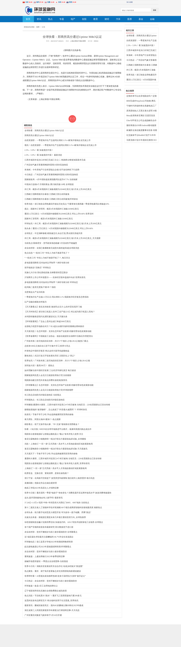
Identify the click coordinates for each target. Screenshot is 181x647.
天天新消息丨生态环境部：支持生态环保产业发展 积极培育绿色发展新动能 (58, 331)
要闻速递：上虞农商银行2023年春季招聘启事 (45, 556)
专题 (61, 19)
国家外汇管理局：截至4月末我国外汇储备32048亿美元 (49, 219)
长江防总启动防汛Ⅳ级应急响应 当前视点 (43, 395)
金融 (152, 19)
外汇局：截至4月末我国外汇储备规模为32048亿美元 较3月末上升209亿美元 (58, 189)
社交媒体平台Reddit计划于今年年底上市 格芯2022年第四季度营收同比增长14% (141, 135)
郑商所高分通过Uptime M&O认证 (39, 135)
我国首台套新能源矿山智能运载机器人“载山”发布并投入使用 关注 (54, 434)
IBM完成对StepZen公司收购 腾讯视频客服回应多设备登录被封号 (141, 101)
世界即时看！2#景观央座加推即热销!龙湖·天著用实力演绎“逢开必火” (55, 576)
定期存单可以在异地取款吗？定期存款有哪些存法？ (141, 96)
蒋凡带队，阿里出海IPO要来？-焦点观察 (43, 419)
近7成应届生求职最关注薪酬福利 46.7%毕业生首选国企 (49, 537)
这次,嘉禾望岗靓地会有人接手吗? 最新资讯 (44, 498)
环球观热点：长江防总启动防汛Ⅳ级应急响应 (45, 400)
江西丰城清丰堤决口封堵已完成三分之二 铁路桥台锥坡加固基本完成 (55, 160)
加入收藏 (130, 2)
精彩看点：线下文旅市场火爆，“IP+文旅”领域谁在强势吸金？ (52, 424)
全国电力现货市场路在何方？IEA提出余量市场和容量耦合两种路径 (54, 326)
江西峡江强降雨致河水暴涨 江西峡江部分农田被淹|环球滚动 (51, 199)
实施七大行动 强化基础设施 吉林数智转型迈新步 (46, 272)
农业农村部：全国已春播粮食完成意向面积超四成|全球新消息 (52, 248)
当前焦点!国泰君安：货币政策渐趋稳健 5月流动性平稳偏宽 (51, 243)
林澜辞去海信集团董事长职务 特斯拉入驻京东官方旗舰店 (141, 130)
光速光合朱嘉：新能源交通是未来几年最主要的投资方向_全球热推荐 (55, 517)
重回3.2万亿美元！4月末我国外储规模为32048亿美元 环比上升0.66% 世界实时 (59, 214)
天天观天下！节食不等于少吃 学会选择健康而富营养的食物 (51, 454)
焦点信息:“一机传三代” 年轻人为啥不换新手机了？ (47, 253)
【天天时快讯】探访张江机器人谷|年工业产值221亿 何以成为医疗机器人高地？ (60, 312)
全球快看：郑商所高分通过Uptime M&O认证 (44, 130)
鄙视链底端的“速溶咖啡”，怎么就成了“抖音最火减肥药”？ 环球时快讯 (56, 409)
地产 (73, 19)
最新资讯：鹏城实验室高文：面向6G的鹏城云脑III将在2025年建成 (54, 605)
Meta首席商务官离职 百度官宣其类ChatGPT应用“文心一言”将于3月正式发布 (141, 115)
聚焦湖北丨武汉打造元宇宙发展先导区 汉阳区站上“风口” (50, 356)
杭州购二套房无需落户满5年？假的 (40, 287)
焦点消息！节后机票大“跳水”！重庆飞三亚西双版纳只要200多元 (53, 596)
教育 (95, 19)
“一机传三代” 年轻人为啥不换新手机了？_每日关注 (47, 258)
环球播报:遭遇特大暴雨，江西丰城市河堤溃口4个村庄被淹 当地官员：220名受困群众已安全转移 (67, 405)
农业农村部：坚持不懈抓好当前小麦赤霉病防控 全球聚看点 (51, 532)
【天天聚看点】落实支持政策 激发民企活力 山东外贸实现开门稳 (53, 307)
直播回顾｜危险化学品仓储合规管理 (41, 483)
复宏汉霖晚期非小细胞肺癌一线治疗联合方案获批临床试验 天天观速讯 (56, 449)
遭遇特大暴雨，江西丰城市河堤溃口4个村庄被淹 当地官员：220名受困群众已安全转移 (63, 458)
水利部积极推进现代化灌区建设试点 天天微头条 (46, 316)
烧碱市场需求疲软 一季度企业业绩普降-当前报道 (46, 561)
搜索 (154, 10)
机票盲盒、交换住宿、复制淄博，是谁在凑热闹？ (47, 473)
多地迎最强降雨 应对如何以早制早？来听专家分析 (47, 263)
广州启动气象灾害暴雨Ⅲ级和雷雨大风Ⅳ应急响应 (46, 165)
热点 (50, 19)
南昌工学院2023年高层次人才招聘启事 (42, 488)
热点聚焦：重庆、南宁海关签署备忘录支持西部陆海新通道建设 (53, 571)
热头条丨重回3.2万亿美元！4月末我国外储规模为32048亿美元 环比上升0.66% (59, 228)
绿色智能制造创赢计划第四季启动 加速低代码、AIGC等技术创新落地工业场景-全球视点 (64, 522)
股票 (129, 19)
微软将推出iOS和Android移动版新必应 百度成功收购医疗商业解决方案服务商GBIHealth (141, 125)
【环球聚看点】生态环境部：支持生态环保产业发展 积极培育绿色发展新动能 (59, 385)
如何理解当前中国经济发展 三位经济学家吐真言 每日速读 (50, 370)
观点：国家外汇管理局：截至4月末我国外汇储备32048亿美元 (52, 209)
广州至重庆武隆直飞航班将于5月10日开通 (43, 615)
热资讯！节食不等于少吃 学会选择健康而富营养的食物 (49, 414)
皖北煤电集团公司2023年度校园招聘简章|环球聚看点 (48, 547)
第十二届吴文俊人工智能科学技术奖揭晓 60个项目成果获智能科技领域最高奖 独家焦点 (63, 507)
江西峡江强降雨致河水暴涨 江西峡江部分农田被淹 (47, 194)
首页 (28, 19)
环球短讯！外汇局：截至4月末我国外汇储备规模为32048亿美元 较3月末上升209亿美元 (63, 223)
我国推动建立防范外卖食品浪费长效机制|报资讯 (46, 380)
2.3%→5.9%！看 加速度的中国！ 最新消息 (43, 155)
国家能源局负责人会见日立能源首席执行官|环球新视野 (49, 390)
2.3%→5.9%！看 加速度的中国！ (39, 150)
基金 (141, 19)
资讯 (39, 19)
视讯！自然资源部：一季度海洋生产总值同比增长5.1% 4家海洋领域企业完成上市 (61, 145)
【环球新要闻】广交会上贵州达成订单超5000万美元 (48, 321)
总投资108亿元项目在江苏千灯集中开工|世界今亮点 (47, 346)
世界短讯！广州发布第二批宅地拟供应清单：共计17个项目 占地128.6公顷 (57, 361)
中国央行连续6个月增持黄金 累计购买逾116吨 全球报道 (49, 184)
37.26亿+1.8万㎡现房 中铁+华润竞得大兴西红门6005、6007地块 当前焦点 (57, 503)
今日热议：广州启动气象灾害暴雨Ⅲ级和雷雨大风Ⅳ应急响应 (51, 174)
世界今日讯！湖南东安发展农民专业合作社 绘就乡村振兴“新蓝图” (54, 566)
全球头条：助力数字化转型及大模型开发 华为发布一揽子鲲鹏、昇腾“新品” (58, 512)
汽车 (118, 19)
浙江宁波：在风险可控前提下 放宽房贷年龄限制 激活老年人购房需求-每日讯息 (60, 478)
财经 (107, 19)
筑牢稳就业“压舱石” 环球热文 (38, 268)
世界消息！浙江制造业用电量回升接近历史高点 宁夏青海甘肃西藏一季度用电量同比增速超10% (67, 204)
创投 (84, 19)
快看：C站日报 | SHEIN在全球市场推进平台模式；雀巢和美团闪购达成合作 (58, 429)
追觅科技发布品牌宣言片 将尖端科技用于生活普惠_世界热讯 (51, 600)
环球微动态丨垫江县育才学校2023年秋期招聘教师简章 (49, 542)
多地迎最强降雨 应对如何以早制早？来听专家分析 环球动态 (51, 282)
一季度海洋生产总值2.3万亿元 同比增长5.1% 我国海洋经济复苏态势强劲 (57, 297)
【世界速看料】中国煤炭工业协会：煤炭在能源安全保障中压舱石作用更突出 (59, 336)
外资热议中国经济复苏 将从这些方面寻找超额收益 (47, 351)
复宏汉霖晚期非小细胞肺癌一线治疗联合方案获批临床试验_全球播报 (55, 439)
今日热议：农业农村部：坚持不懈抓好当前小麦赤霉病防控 (51, 581)
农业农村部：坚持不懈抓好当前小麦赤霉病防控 (46, 551)
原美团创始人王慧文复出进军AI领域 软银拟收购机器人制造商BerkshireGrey (141, 111)
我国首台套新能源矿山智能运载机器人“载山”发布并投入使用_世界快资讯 (57, 463)
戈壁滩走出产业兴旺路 (35, 292)
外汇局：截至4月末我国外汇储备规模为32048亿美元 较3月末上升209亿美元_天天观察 (62, 238)
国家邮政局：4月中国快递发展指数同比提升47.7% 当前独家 (51, 179)
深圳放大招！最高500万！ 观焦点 (39, 365)
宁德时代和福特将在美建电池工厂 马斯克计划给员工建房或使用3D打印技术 (141, 106)
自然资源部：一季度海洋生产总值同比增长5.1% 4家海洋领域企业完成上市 (58, 140)
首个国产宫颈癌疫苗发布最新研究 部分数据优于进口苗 (49, 527)
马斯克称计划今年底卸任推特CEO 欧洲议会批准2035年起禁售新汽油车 (141, 140)
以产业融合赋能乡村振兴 (36, 302)
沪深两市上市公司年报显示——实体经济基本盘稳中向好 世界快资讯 (55, 277)
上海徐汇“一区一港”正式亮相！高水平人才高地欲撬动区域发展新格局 (56, 468)
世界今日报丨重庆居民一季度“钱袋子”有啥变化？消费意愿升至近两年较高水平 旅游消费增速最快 (68, 493)
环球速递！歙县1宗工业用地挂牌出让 (41, 586)
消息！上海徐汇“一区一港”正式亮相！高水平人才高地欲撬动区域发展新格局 (59, 444)
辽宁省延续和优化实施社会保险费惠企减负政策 (46, 591)
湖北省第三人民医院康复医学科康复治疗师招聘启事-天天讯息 (52, 610)
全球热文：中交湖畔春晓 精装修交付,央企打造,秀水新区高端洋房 (53, 233)
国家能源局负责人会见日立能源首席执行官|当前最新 (48, 375)
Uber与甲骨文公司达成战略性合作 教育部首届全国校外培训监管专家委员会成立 (141, 120)
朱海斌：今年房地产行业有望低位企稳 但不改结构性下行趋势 (52, 170)
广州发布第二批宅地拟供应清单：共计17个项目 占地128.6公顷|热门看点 (56, 341)
